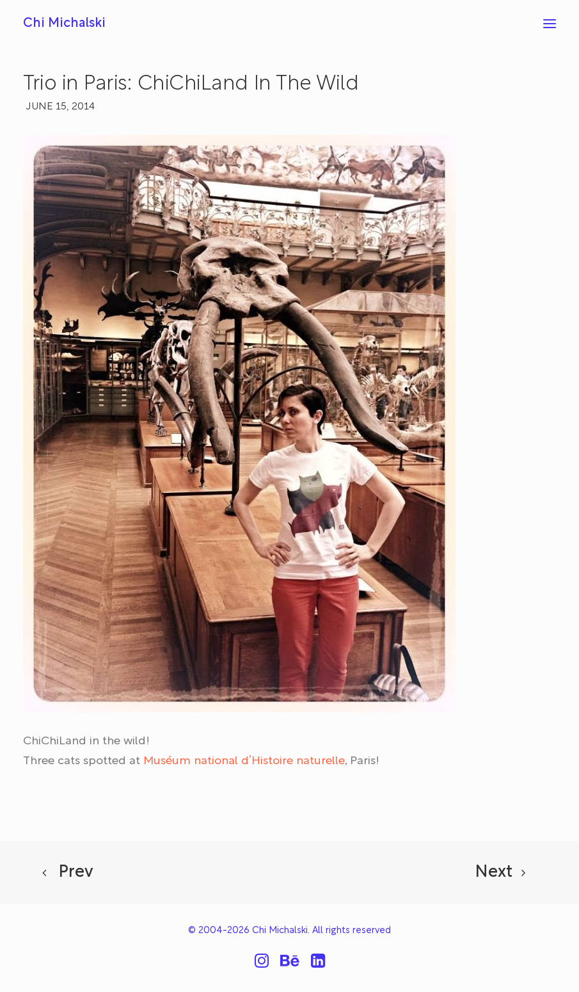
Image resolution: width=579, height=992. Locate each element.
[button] (549, 23)
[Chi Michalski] (64, 23)
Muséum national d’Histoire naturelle (244, 761)
